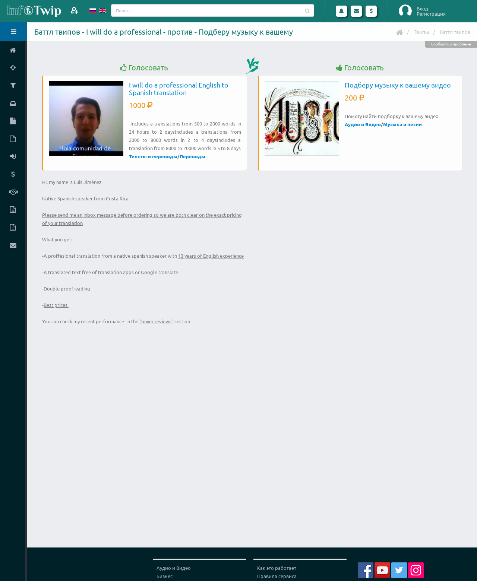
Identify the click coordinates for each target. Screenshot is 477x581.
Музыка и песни (402, 124)
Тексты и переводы (153, 156)
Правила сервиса (277, 576)
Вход (422, 8)
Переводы (192, 156)
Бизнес (165, 576)
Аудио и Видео (363, 124)
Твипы (421, 31)
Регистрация (431, 13)
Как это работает (276, 568)
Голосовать (144, 67)
